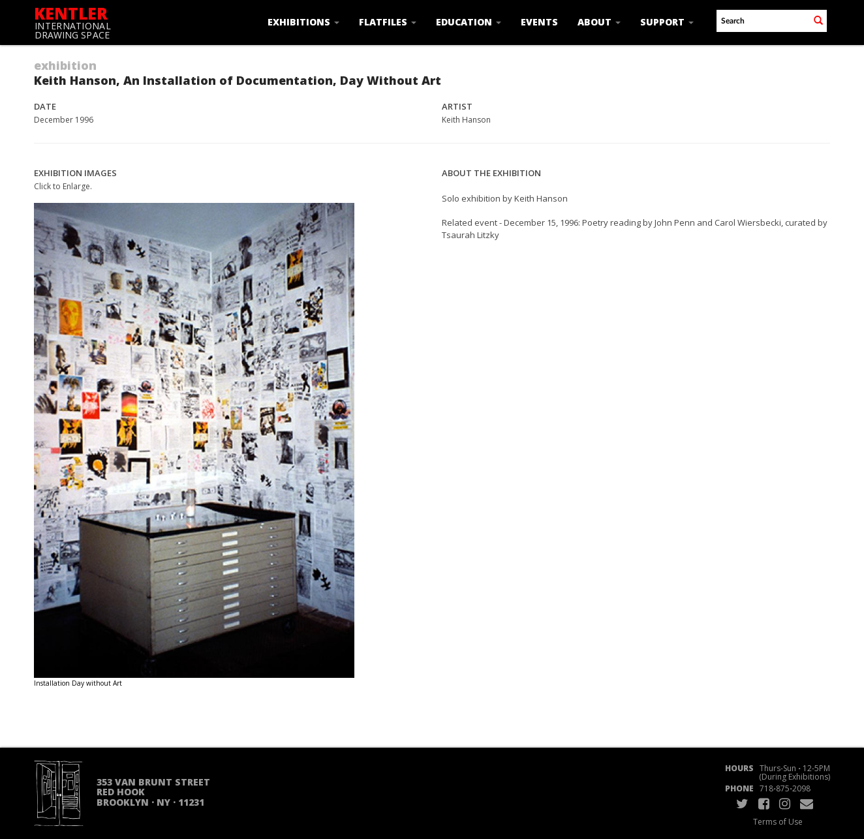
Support (667, 22)
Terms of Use (778, 821)
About (599, 22)
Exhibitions (303, 22)
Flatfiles (387, 22)
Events (539, 22)
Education (468, 22)
